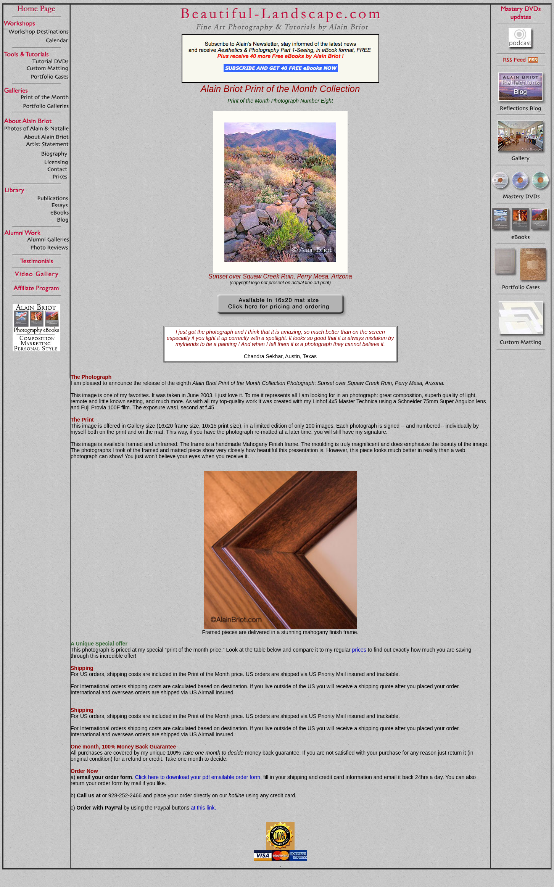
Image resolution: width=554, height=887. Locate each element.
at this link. (203, 808)
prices (359, 650)
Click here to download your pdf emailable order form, (198, 777)
